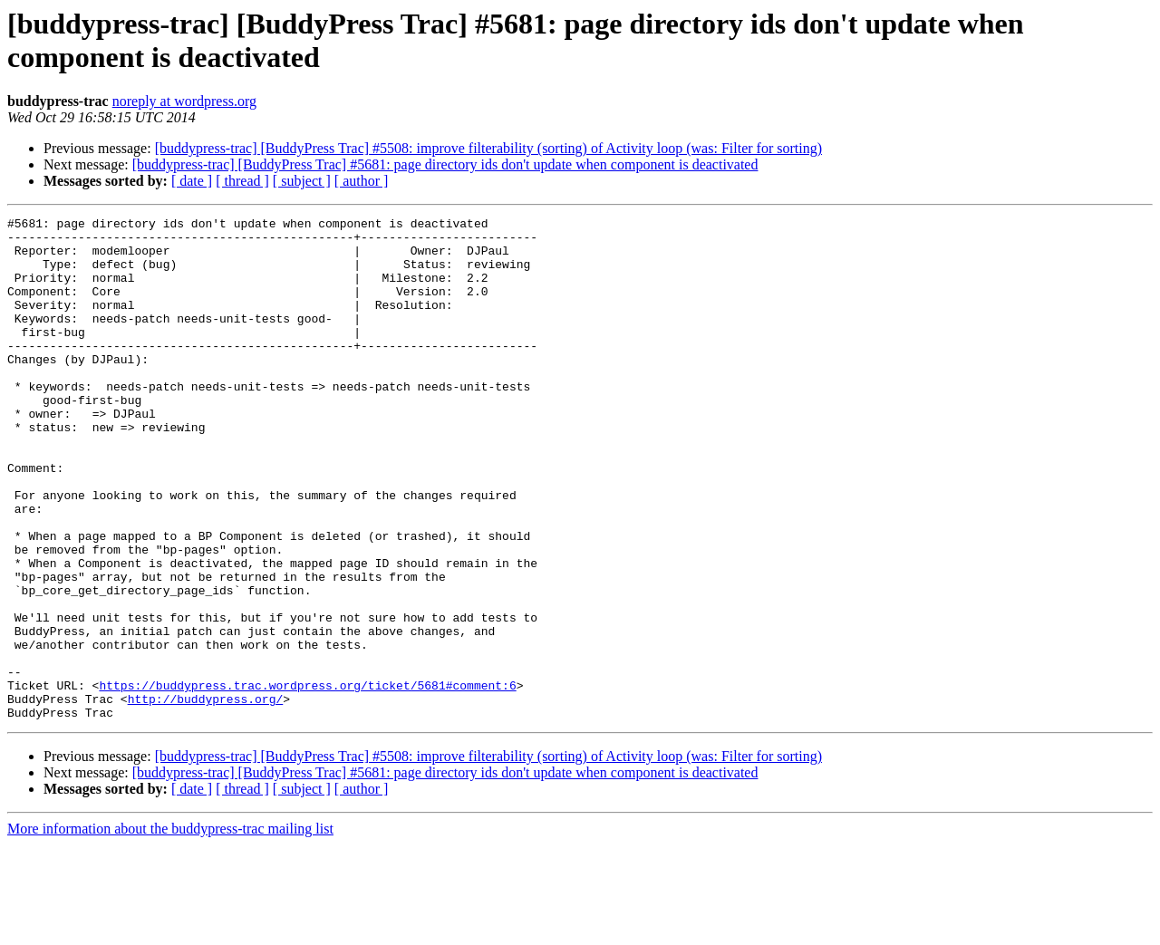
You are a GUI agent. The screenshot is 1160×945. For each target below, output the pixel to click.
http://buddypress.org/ (206, 796)
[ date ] (191, 180)
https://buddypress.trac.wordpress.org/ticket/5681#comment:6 (307, 780)
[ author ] (361, 180)
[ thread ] (242, 180)
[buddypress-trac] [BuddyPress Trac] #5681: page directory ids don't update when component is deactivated (445, 164)
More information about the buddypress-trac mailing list (170, 929)
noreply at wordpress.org (184, 101)
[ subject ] (302, 180)
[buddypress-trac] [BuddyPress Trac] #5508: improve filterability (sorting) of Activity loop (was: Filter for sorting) (488, 148)
